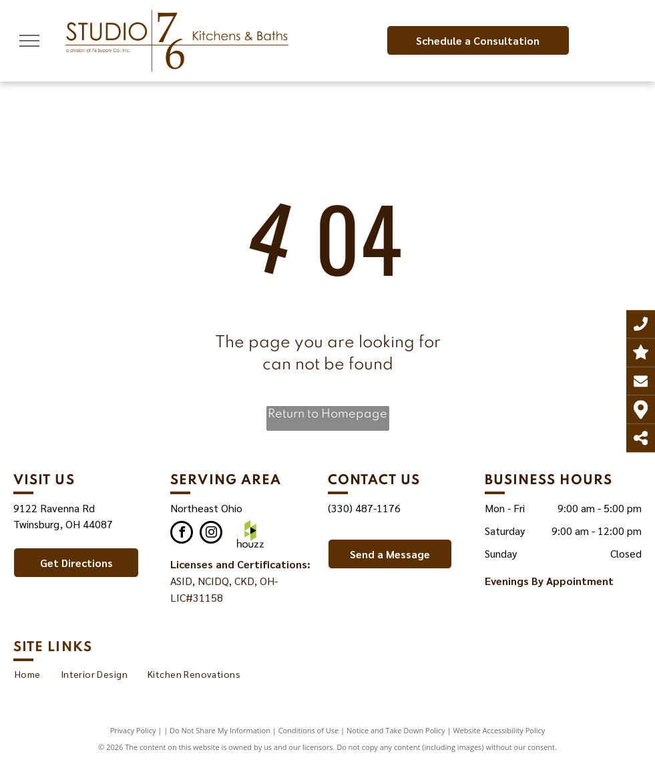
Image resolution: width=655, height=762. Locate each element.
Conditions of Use (308, 730)
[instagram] (211, 534)
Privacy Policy (133, 730)
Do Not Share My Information (220, 730)
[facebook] (181, 534)
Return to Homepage (327, 414)
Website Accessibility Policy (499, 730)
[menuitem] (28, 674)
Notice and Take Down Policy (396, 730)
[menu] (29, 40)
